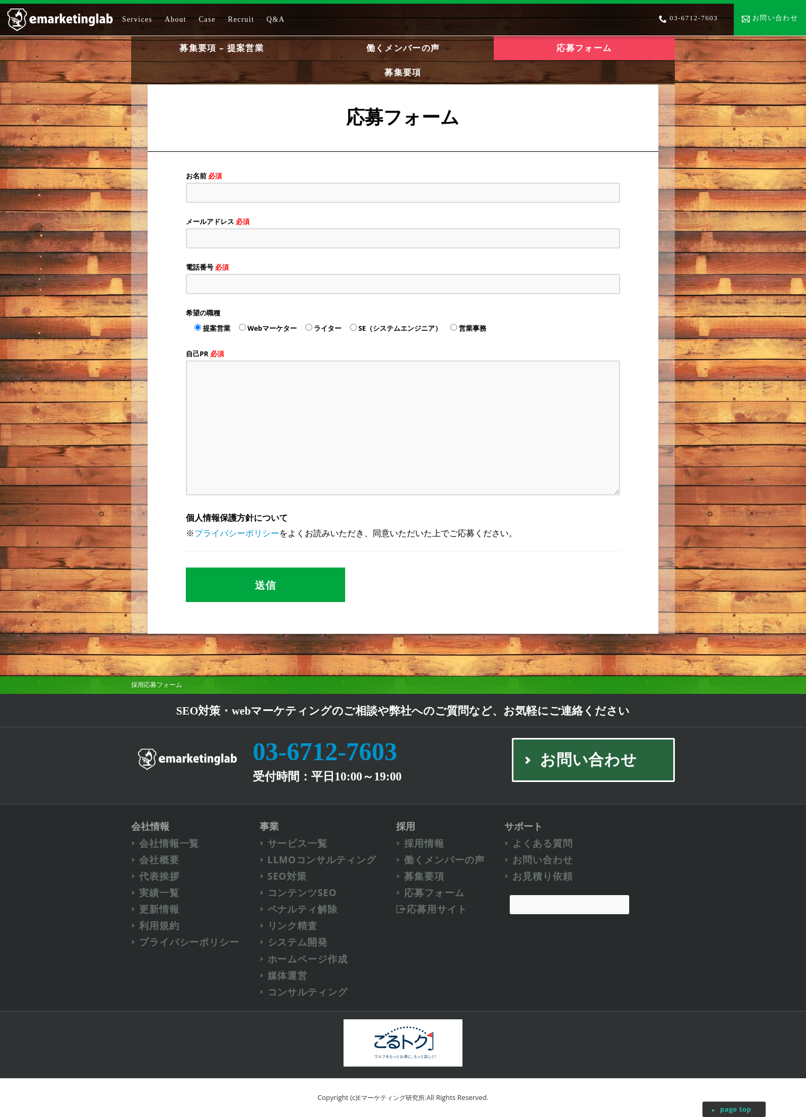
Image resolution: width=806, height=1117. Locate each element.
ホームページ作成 (308, 959)
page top (735, 1109)
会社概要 (159, 859)
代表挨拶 (159, 876)
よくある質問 (542, 843)
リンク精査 (293, 925)
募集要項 (402, 72)
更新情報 (159, 909)
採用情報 (424, 843)
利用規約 (159, 925)
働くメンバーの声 (403, 48)
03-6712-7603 (325, 751)
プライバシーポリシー (236, 533)
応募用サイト (437, 909)
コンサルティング (308, 992)
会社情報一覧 (169, 843)
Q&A (276, 19)
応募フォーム (434, 892)
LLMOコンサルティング (322, 859)
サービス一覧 (298, 843)
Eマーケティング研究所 (391, 1098)
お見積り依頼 (542, 876)
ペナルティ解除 (303, 909)
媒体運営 (288, 975)
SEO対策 (287, 876)
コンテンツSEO (302, 892)
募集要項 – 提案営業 (221, 48)
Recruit (241, 19)
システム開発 (298, 942)
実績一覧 (159, 892)
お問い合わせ (542, 859)
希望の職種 (203, 312)
